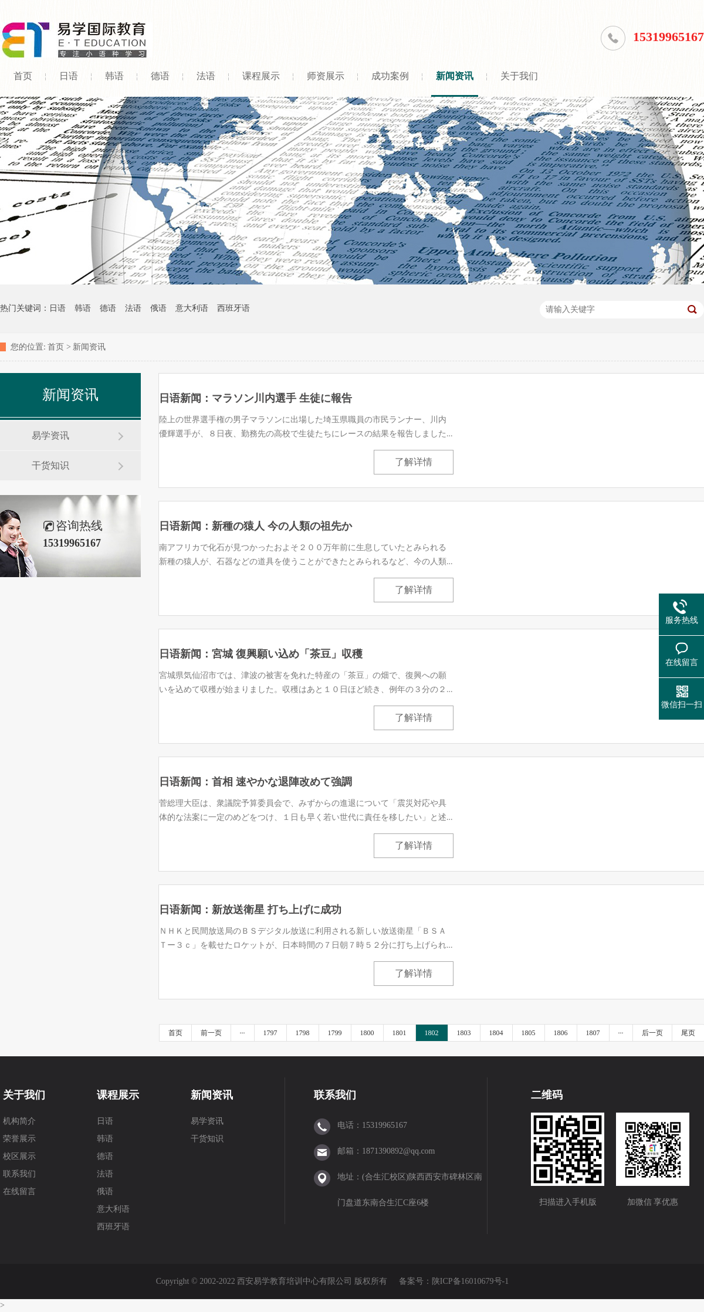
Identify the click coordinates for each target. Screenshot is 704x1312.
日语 (68, 76)
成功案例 (390, 76)
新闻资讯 (454, 76)
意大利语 (191, 308)
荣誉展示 (19, 1138)
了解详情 (413, 462)
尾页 (688, 1033)
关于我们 (519, 76)
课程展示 (261, 76)
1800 (367, 1033)
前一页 (211, 1033)
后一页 (652, 1033)
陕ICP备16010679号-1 (470, 1281)
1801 (399, 1033)
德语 (160, 76)
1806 (561, 1033)
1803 (464, 1033)
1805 (529, 1033)
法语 (206, 76)
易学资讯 (50, 435)
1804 (496, 1033)
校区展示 (19, 1156)
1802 (432, 1033)
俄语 (158, 308)
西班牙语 (233, 308)
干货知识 (50, 465)
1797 (270, 1033)
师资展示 (325, 76)
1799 (335, 1033)
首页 (22, 76)
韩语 (114, 76)
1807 (593, 1033)
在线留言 (19, 1191)
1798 (303, 1033)
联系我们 (19, 1173)
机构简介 (19, 1121)
